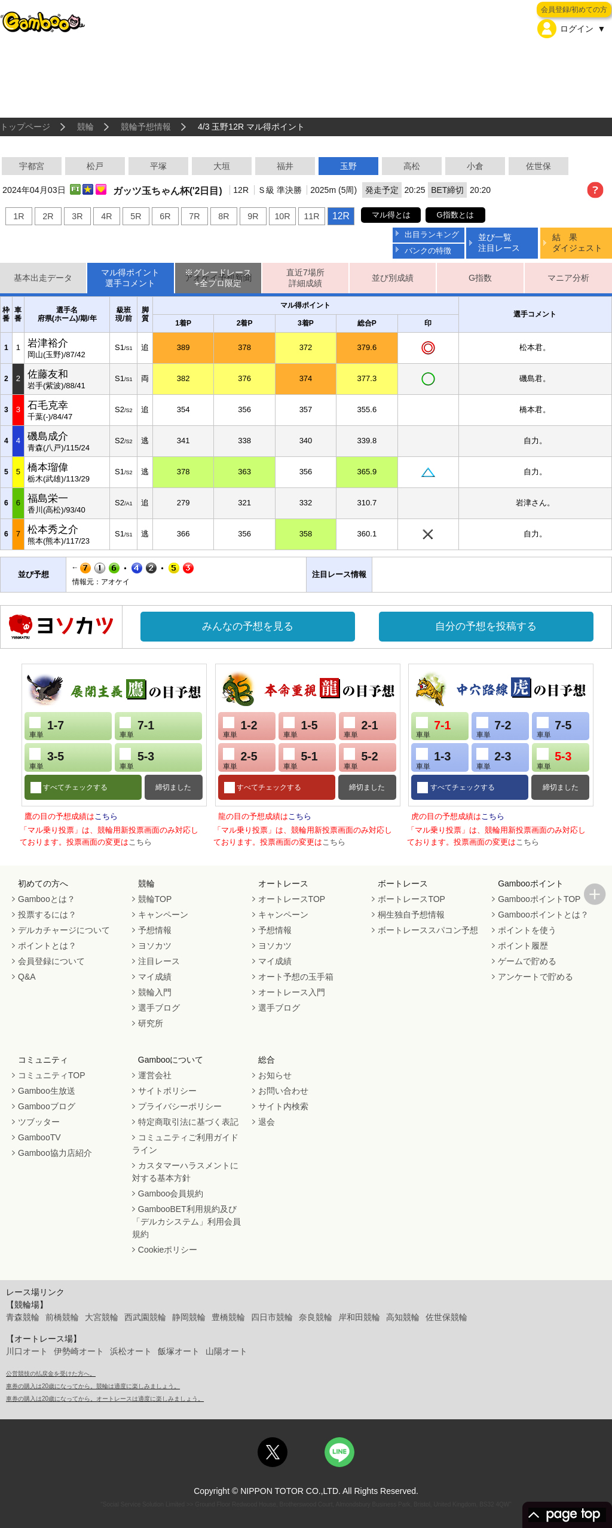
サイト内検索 (283, 1106)
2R (47, 216)
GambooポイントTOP (539, 899)
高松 (411, 166)
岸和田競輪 (359, 1317)
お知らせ (275, 1075)
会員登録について (51, 961)
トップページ (25, 126)
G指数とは (455, 214)
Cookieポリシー (168, 1249)
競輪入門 (155, 992)
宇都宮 (31, 166)
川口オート (27, 1351)
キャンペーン (163, 914)
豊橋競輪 (228, 1317)
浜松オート (131, 1351)
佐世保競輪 (446, 1317)
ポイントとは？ (47, 945)
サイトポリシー (167, 1091)
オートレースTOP (292, 899)
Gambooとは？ (46, 899)
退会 (266, 1122)
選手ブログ (159, 1007)
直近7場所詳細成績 (305, 278)
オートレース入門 (291, 992)
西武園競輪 (145, 1317)
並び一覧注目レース (499, 242)
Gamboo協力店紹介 (55, 1153)
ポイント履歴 (523, 945)
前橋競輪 (62, 1317)
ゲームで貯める (527, 961)
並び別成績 (393, 278)
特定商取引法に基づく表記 (188, 1122)
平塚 (158, 166)
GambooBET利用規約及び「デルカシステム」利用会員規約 (186, 1221)
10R (282, 216)
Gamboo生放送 (46, 1091)
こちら (106, 816)
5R (135, 216)
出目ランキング (432, 234)
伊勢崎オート (79, 1351)
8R (223, 216)
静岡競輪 (189, 1317)
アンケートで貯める (535, 976)
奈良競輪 (315, 1317)
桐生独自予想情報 (411, 914)
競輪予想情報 (146, 126)
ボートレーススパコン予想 (428, 930)
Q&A (27, 976)
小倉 (475, 166)
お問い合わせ (283, 1091)
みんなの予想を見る (247, 626)
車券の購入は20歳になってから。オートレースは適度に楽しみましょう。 (105, 1398)
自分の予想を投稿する (486, 626)
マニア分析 (568, 278)
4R (106, 216)
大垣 (221, 166)
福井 (285, 166)
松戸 (95, 166)
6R (165, 216)
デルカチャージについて (64, 930)
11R (311, 216)
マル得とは (391, 214)
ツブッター (39, 1122)
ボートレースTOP (411, 899)
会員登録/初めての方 (574, 9)
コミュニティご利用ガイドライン (185, 1144)
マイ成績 (155, 976)
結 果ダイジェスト (577, 242)
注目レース (159, 961)
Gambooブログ (46, 1106)
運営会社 (155, 1075)
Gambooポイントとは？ (543, 914)
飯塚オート (179, 1351)
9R (252, 216)
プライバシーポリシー (180, 1106)
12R (341, 216)
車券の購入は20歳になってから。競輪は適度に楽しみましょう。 (93, 1386)
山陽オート (226, 1351)
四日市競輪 (272, 1317)
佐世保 (538, 166)
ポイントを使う (527, 930)
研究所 (150, 1023)
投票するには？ (47, 914)
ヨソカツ (155, 945)
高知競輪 (403, 1317)
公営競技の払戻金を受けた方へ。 (51, 1373)
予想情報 (155, 930)
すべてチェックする (74, 787)
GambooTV (39, 1137)
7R (194, 216)
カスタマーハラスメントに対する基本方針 (185, 1172)
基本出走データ (43, 278)
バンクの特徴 (428, 250)
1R (18, 216)
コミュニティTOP (51, 1075)
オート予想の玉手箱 (295, 976)
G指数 (480, 278)
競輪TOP (155, 899)
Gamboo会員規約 (171, 1193)
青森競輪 (22, 1317)
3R (77, 216)
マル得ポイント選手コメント (130, 278)
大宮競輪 (101, 1317)
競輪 (85, 126)
